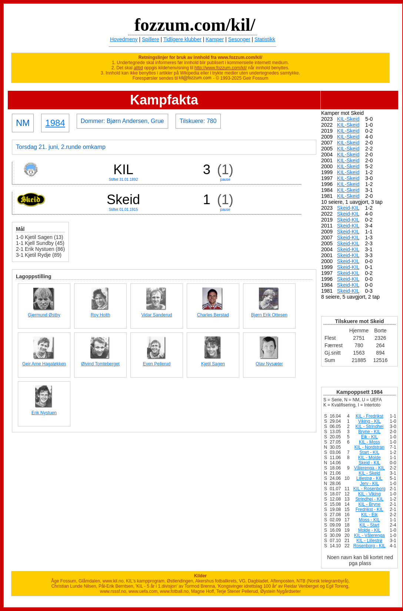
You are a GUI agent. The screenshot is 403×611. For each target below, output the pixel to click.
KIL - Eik (369, 514)
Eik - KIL (369, 436)
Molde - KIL (369, 530)
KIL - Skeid (369, 473)
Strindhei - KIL (369, 499)
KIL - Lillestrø (369, 540)
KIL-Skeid (348, 119)
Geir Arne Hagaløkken (44, 363)
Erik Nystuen (44, 412)
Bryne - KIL (369, 431)
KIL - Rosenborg (369, 488)
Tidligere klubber (182, 39)
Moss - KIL (369, 519)
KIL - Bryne (370, 504)
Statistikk (264, 39)
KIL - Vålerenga (369, 535)
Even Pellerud (157, 363)
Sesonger (239, 39)
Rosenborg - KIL (369, 545)
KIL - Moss (369, 442)
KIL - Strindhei (370, 426)
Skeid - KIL (369, 462)
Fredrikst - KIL (369, 509)
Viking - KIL (369, 421)
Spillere (150, 39)
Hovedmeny (124, 39)
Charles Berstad (213, 315)
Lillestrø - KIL (369, 478)
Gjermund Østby (44, 315)
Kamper (215, 39)
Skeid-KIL (348, 208)
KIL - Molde (369, 457)
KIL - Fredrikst (369, 416)
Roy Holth (100, 315)
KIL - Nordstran (369, 447)
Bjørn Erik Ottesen (269, 315)
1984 (55, 123)
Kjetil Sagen (213, 363)
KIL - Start (370, 525)
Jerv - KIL (369, 483)
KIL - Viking (369, 494)
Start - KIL (369, 452)
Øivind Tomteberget (100, 363)
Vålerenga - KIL (369, 468)
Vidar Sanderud (156, 315)
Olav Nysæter (269, 363)
